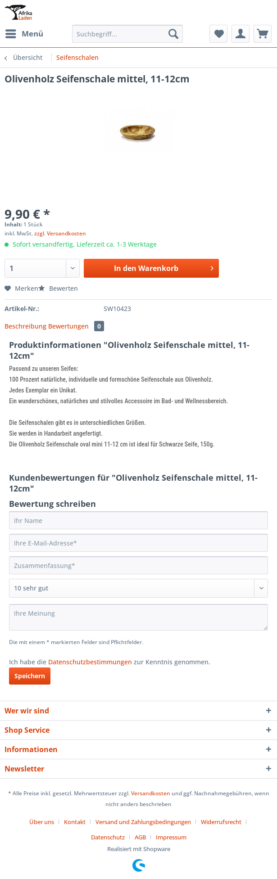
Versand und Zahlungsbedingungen (143, 822)
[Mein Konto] (241, 34)
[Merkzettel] (218, 34)
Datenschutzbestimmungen (90, 662)
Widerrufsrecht (221, 822)
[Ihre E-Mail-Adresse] (138, 543)
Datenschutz (108, 837)
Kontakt (75, 822)
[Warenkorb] (263, 34)
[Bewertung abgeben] (138, 588)
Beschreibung (25, 326)
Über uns (41, 822)
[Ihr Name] (138, 520)
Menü (24, 33)
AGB (140, 837)
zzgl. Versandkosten (60, 233)
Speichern (29, 676)
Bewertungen (76, 326)
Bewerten (58, 288)
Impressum (171, 837)
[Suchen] (173, 34)
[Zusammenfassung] (138, 565)
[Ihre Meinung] (138, 617)
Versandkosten (150, 793)
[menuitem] (24, 34)
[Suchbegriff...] (127, 34)
